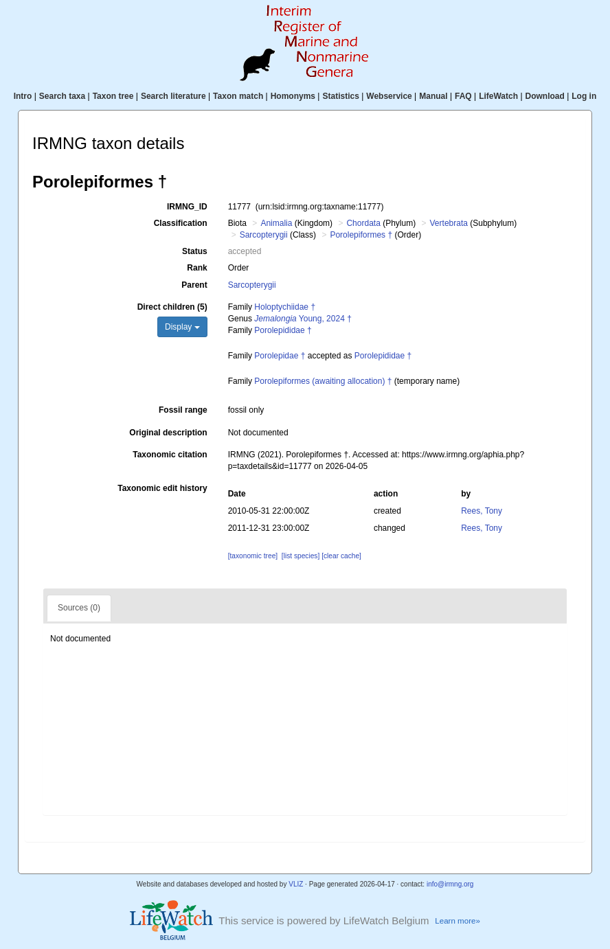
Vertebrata (449, 223)
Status (194, 251)
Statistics (340, 96)
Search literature (173, 96)
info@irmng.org (450, 884)
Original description (168, 432)
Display (182, 327)
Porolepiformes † (361, 235)
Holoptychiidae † (284, 307)
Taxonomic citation (170, 454)
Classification (180, 223)
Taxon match (238, 96)
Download (545, 96)
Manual (433, 96)
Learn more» (457, 921)
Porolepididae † (282, 330)
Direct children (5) (172, 307)
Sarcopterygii (264, 235)
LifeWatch (498, 96)
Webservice (389, 96)
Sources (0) (79, 608)
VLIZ (296, 884)
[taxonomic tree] (253, 556)
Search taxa (62, 96)
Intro (23, 96)
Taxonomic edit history (162, 488)
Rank (197, 268)
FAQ (463, 96)
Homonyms (293, 96)
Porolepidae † (279, 356)
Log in (584, 96)
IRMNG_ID (187, 206)
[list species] (300, 556)
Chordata (363, 223)
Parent (194, 285)
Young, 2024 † (302, 318)
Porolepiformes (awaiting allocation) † (323, 381)
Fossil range (183, 410)
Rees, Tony (481, 511)
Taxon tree (113, 96)
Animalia (276, 223)
